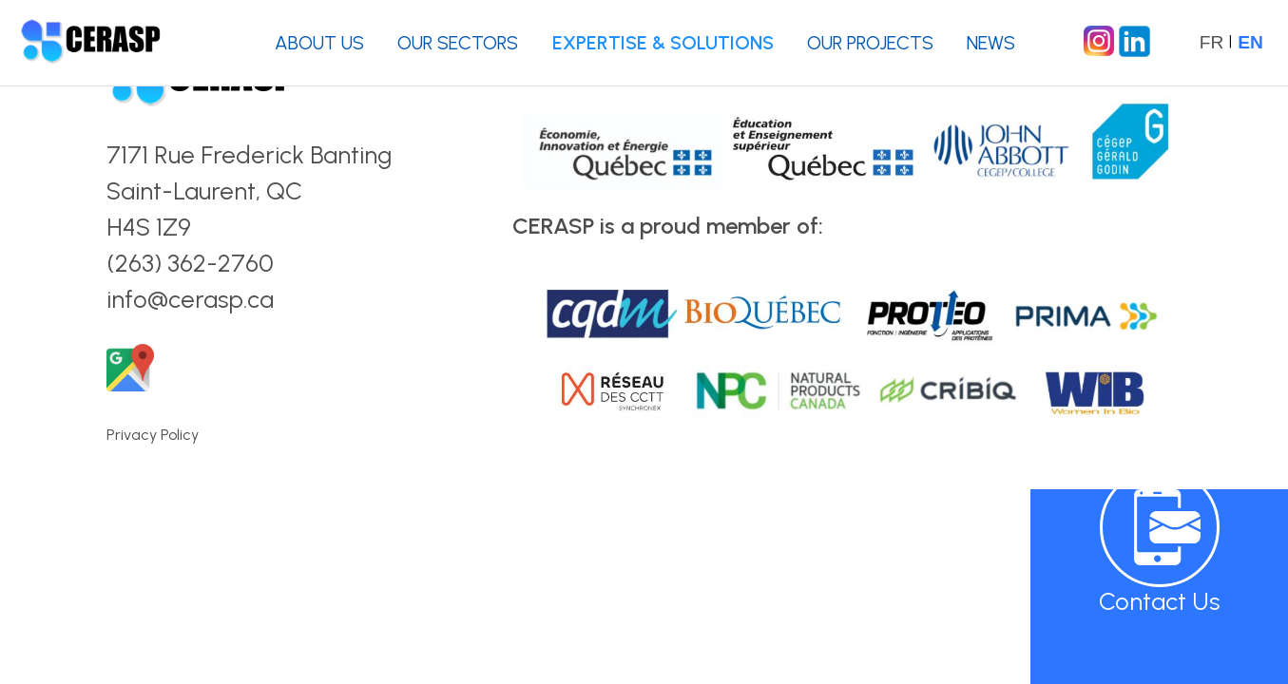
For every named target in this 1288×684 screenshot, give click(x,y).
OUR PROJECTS (870, 42)
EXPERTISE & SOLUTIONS (663, 42)
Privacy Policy (152, 435)
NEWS (991, 42)
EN (1250, 42)
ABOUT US (319, 42)
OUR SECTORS (457, 42)
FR (1212, 42)
